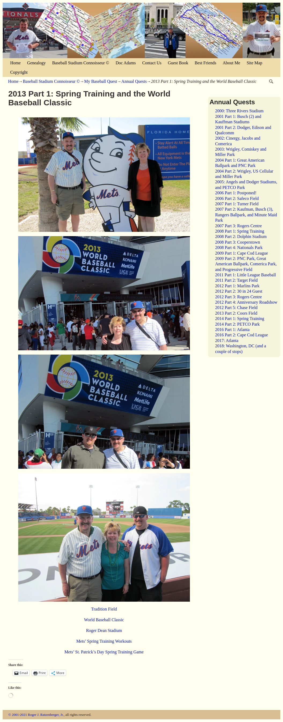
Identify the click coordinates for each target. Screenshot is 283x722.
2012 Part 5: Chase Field (236, 307)
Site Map (254, 63)
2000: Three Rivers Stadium (239, 111)
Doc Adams (126, 63)
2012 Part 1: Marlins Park (237, 286)
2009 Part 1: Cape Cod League (241, 253)
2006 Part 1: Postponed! (235, 193)
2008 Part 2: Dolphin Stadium (241, 236)
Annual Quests (134, 81)
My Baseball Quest (100, 81)
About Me (231, 63)
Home (15, 63)
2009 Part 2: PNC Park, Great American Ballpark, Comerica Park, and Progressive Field (246, 264)
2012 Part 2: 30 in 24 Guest (238, 291)
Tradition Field (104, 609)
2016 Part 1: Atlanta (232, 329)
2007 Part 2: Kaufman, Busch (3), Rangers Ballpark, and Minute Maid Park (246, 214)
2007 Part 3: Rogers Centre (238, 226)
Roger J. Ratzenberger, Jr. (46, 715)
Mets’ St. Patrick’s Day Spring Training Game (104, 652)
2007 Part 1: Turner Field (237, 204)
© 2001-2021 (17, 715)
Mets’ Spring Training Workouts (104, 641)
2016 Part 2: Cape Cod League (241, 335)
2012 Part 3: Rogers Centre (238, 297)
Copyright (19, 72)
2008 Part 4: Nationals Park (239, 247)
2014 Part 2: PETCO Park (237, 324)
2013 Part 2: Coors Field (236, 313)
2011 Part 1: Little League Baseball (245, 275)
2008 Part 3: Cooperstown (237, 242)
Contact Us (151, 63)
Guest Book (178, 63)
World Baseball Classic (104, 619)
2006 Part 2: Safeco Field (237, 198)
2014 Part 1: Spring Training (239, 318)
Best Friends (205, 63)
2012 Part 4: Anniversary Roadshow (246, 302)
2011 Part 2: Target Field (236, 280)
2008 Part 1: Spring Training (239, 231)
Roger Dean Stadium (104, 630)
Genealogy (36, 63)
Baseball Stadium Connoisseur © (80, 63)
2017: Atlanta (226, 340)
